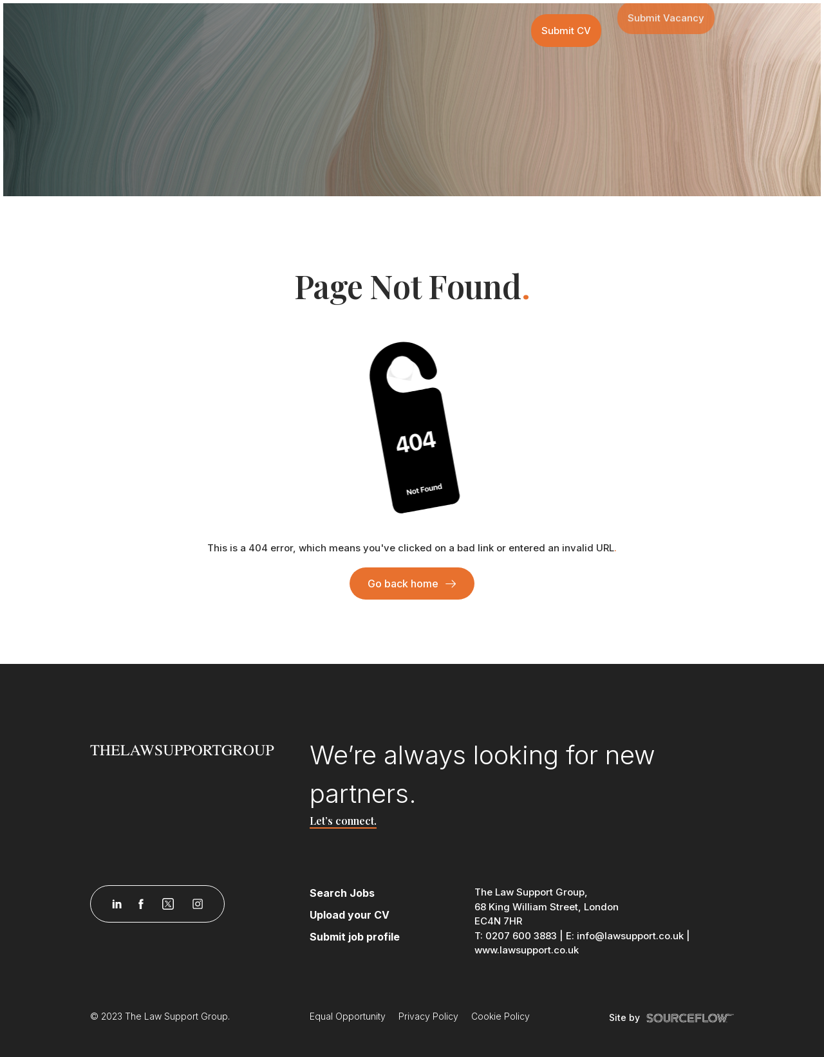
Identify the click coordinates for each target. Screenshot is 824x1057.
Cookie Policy (500, 1016)
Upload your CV (349, 914)
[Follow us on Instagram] (197, 904)
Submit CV (566, 30)
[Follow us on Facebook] (141, 904)
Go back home (403, 583)
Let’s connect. (343, 820)
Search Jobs (342, 893)
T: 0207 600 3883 (515, 936)
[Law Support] (192, 749)
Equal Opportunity (348, 1016)
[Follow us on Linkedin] (117, 904)
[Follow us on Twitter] (168, 904)
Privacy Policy (428, 1016)
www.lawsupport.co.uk (526, 950)
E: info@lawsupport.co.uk (625, 936)
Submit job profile (355, 936)
